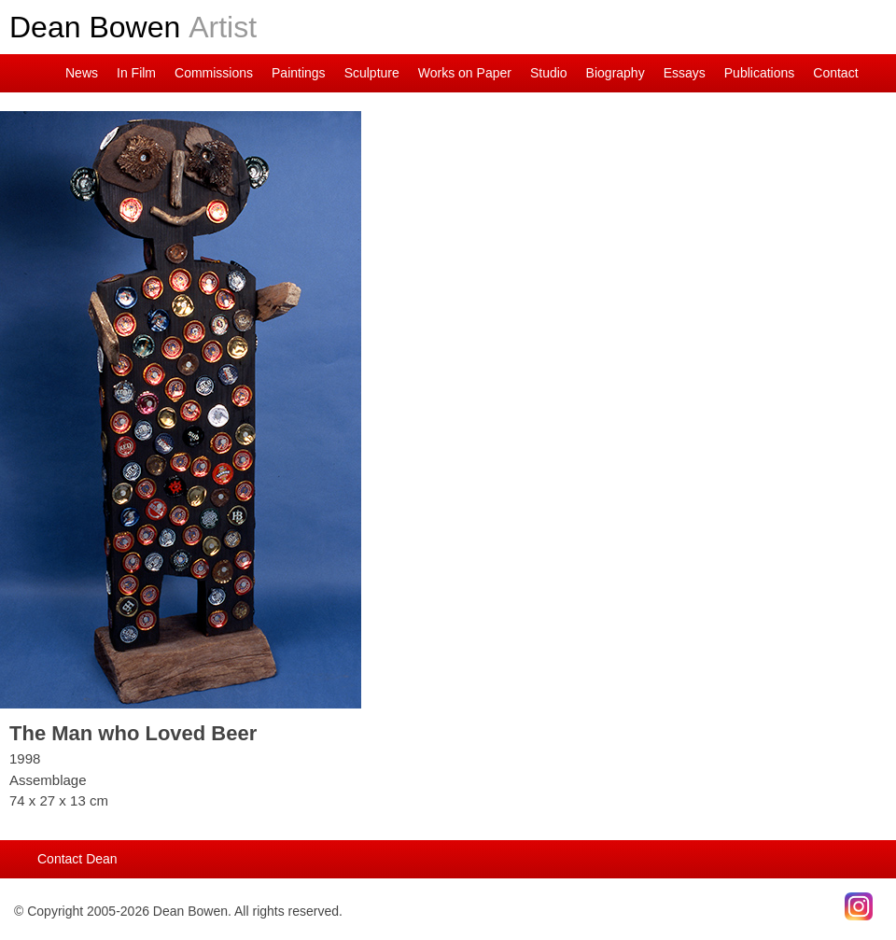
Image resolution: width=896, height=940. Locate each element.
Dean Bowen (133, 27)
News (81, 72)
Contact (835, 72)
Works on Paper (464, 72)
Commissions (214, 72)
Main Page (42, 73)
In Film (136, 72)
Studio (548, 72)
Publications (759, 72)
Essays (685, 72)
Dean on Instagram (14, 73)
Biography (615, 72)
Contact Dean (77, 858)
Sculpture (371, 72)
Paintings (299, 72)
